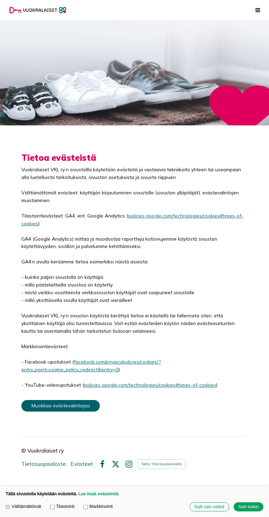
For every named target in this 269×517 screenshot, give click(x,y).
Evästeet (81, 464)
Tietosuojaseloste (43, 464)
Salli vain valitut (209, 506)
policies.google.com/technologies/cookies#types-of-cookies (150, 385)
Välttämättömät (23, 506)
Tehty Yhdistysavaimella (162, 464)
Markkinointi (98, 506)
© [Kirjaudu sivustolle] (24, 450)
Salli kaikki (248, 506)
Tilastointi (62, 506)
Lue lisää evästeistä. (98, 493)
